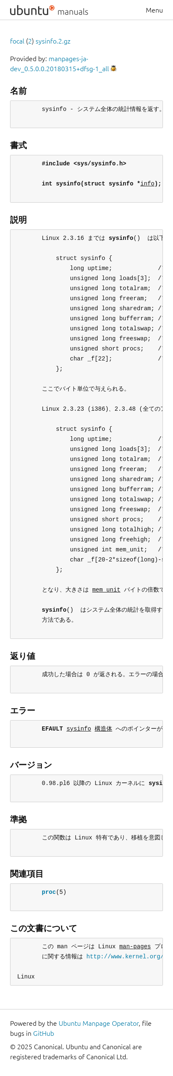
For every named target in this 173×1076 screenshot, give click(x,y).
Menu (154, 10)
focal (17, 41)
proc (49, 892)
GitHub (43, 1033)
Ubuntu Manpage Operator (99, 1023)
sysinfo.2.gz (53, 41)
